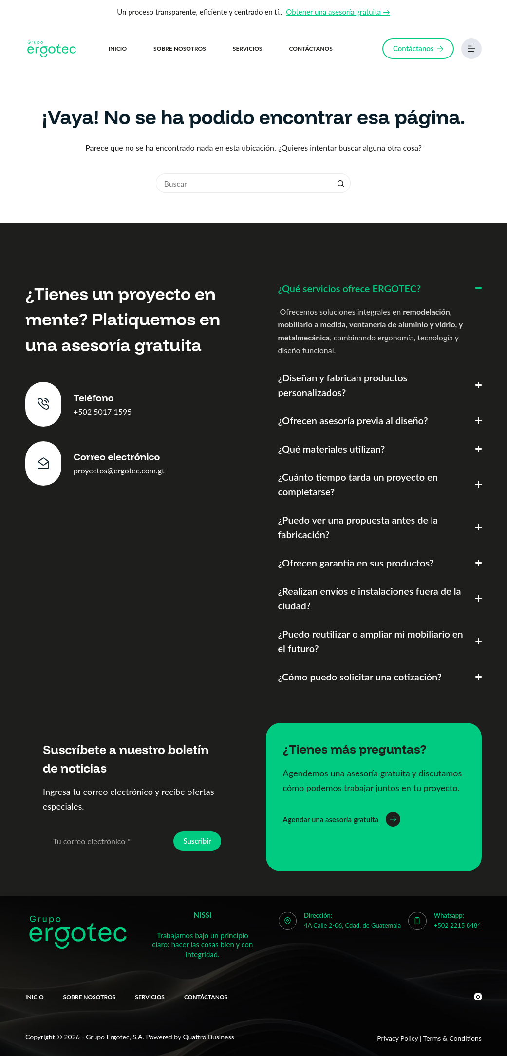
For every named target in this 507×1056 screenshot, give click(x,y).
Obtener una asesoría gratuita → (338, 11)
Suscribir (197, 840)
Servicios (248, 48)
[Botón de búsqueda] (341, 183)
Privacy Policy (397, 1038)
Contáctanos (310, 48)
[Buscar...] (243, 183)
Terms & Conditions (452, 1038)
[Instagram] (478, 996)
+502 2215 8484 (457, 925)
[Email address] (107, 841)
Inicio (118, 48)
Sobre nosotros (179, 48)
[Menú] (471, 48)
